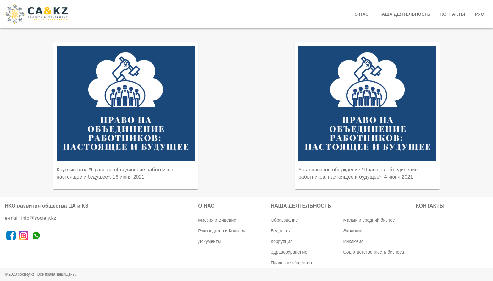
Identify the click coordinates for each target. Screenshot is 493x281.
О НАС (361, 14)
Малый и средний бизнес (369, 220)
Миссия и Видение (217, 220)
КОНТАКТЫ (452, 14)
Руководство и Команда (222, 230)
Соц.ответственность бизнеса (373, 252)
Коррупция (281, 241)
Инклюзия (353, 241)
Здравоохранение (289, 252)
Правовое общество (291, 262)
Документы (209, 241)
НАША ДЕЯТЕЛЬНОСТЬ (404, 14)
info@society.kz (38, 218)
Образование (284, 220)
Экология (352, 230)
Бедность (280, 230)
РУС (479, 14)
